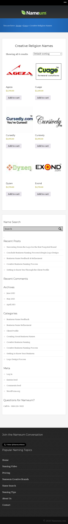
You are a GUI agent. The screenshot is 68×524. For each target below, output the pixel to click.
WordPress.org (13, 391)
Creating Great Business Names (21, 336)
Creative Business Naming (18, 342)
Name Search (9, 485)
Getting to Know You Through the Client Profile (28, 270)
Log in (9, 374)
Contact (6, 505)
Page (25, 25)
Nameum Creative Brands (15, 479)
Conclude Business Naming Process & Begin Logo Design (33, 253)
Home (18, 25)
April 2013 (11, 304)
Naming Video (9, 466)
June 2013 (11, 293)
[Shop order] (47, 53)
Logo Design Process (16, 359)
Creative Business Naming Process (22, 264)
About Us (6, 498)
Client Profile (12, 331)
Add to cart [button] (13, 97)
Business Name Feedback (18, 319)
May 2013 (11, 299)
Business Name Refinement (19, 325)
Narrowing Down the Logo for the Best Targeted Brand (31, 247)
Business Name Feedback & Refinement (24, 258)
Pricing (6, 473)
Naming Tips (9, 492)
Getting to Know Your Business (20, 353)
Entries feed (12, 380)
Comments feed (14, 385)
